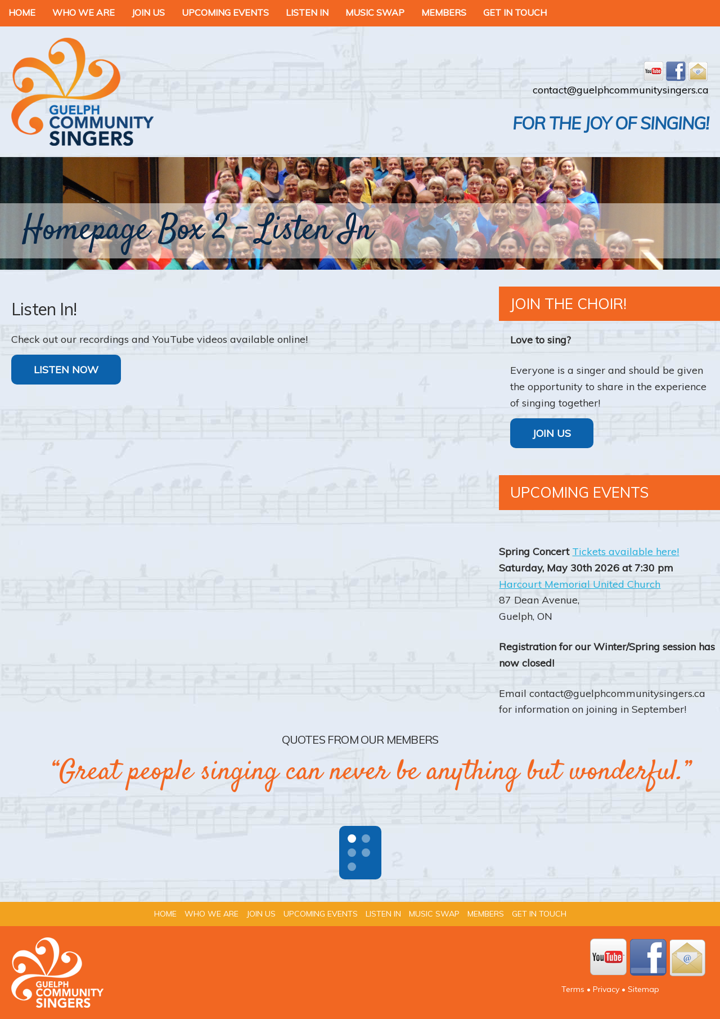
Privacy (606, 989)
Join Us (148, 12)
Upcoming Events (225, 12)
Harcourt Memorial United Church (579, 584)
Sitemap (643, 989)
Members (443, 12)
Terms (572, 989)
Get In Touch (515, 12)
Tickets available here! (625, 551)
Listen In (307, 12)
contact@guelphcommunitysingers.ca (621, 89)
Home (21, 12)
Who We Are (83, 12)
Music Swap (374, 12)
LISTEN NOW (66, 369)
